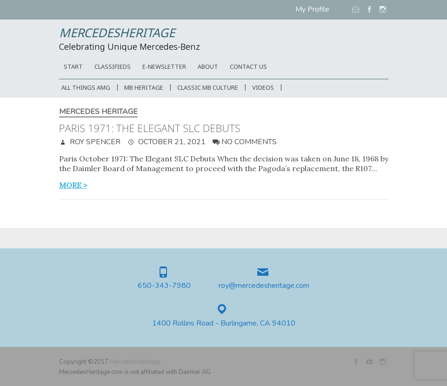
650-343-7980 (164, 286)
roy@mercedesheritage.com (264, 286)
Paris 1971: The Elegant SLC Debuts (149, 128)
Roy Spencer (94, 142)
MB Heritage (143, 88)
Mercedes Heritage (98, 112)
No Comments (249, 142)
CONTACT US (248, 67)
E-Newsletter (164, 67)
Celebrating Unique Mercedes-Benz (129, 47)
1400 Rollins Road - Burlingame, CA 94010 (223, 323)
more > (73, 185)
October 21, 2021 (171, 142)
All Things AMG (85, 88)
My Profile (312, 9)
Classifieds (112, 67)
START (73, 67)
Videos (263, 88)
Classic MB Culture (207, 88)
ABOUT (208, 67)
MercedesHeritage (117, 34)
